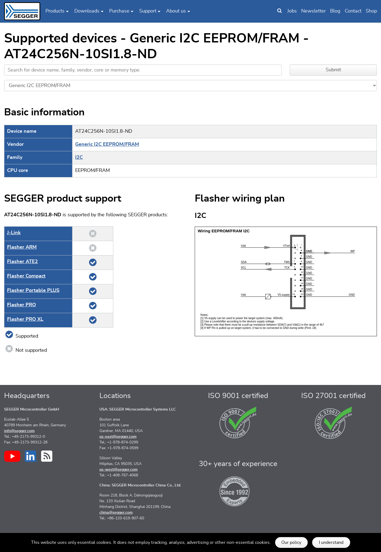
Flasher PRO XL (25, 319)
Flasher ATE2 (22, 261)
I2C (79, 157)
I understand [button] (331, 542)
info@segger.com (19, 431)
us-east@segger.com (117, 437)
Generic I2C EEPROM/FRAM (107, 144)
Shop (371, 11)
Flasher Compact (26, 276)
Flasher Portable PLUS (33, 290)
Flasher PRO (21, 305)
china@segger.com (116, 512)
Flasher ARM (22, 247)
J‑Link (14, 232)
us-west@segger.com (118, 469)
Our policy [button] (291, 542)
